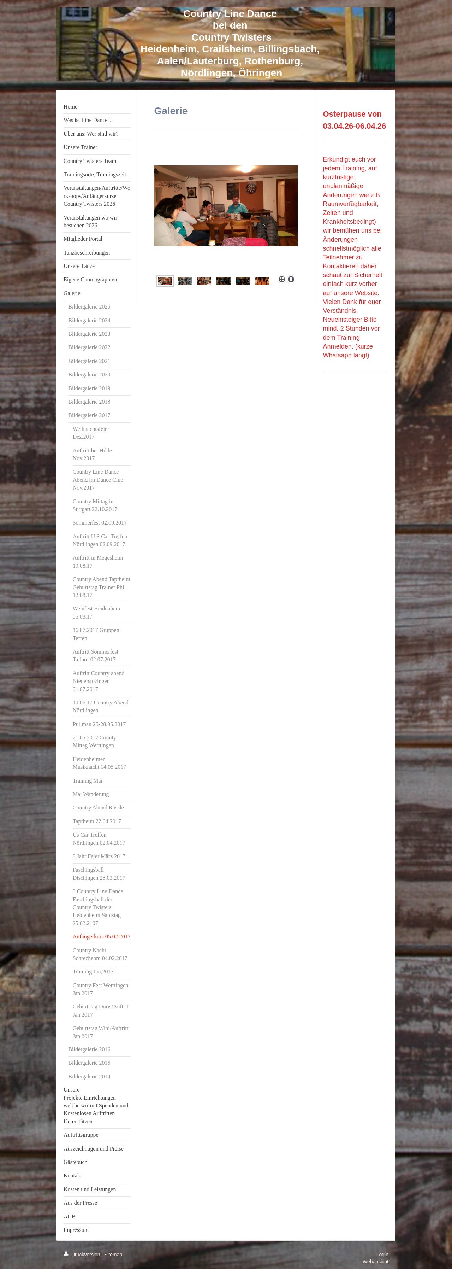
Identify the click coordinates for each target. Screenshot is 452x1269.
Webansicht (375, 1261)
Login (382, 1254)
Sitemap (113, 1254)
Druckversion (82, 1254)
